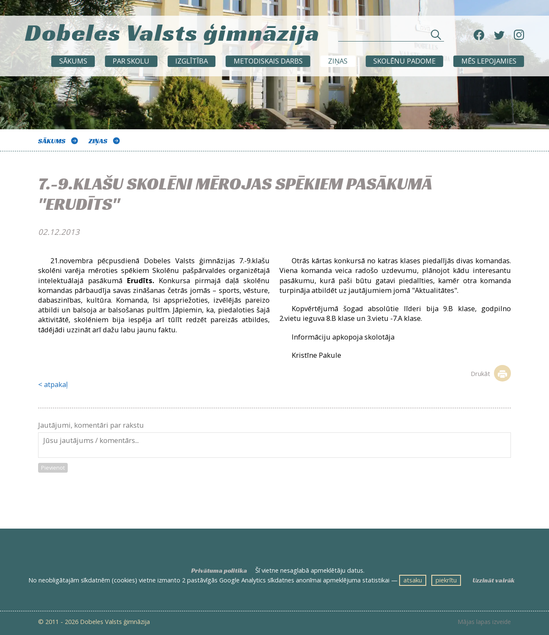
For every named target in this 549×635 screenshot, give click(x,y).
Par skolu (131, 61)
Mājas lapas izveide (484, 622)
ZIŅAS (338, 61)
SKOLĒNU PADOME (404, 61)
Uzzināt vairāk (493, 580)
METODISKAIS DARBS (268, 61)
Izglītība (191, 61)
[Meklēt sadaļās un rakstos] (391, 37)
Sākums (73, 61)
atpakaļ (56, 384)
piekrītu (446, 580)
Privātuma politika (219, 570)
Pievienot (53, 467)
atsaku (412, 580)
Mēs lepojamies (488, 61)
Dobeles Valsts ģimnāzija (172, 32)
